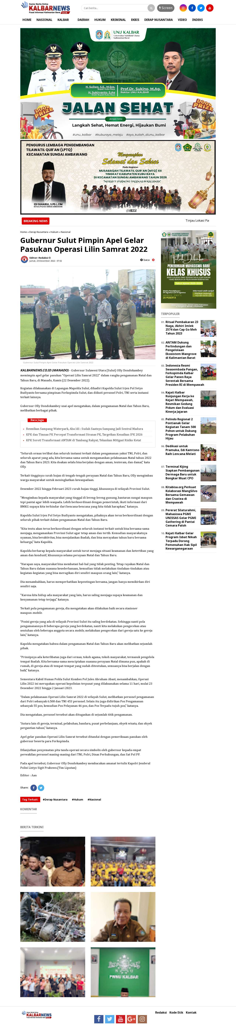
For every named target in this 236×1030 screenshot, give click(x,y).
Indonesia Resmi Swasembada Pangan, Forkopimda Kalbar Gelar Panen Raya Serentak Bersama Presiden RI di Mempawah (185, 375)
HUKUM (100, 20)
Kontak (191, 1013)
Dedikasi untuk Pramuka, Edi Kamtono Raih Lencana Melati (182, 450)
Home (23, 232)
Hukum (54, 232)
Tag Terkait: (30, 799)
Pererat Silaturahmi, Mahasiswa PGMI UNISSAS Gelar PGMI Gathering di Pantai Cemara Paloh (181, 517)
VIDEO (182, 20)
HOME (26, 20)
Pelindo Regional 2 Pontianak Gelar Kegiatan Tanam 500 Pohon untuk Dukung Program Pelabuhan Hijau (181, 428)
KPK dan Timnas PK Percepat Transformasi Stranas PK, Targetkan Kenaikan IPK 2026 (84, 434)
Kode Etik (176, 1013)
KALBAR (63, 20)
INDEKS (197, 20)
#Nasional (94, 799)
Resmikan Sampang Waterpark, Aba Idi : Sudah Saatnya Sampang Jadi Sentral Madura (84, 429)
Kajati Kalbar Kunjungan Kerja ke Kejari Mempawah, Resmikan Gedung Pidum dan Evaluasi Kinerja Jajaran (180, 402)
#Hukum (77, 799)
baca (145, 259)
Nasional (65, 232)
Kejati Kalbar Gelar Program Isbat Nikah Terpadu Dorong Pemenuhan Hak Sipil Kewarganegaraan (181, 541)
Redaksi (161, 1013)
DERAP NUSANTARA (158, 20)
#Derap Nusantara (55, 799)
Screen (165, 8)
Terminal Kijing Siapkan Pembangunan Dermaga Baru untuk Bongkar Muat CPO (182, 472)
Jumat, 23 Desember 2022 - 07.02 (46, 260)
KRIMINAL (118, 20)
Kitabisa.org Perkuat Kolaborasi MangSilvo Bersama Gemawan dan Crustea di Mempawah (181, 494)
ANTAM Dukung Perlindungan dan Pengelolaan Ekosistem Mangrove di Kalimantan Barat (181, 350)
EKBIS (135, 20)
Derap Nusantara (38, 232)
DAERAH (83, 20)
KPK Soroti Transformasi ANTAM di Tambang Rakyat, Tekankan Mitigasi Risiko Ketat (83, 440)
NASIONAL (44, 20)
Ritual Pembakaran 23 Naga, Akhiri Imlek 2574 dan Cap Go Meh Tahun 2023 (182, 327)
